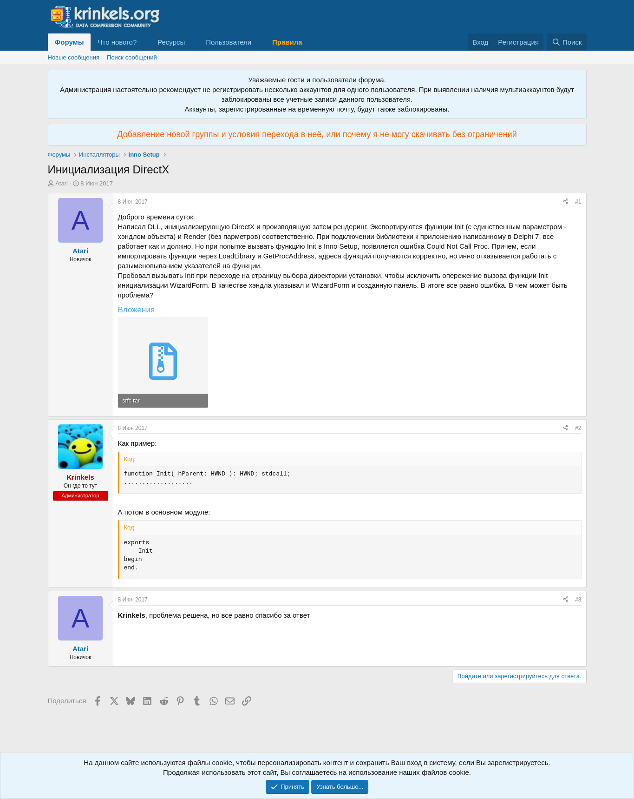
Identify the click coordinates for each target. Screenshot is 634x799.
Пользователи (228, 42)
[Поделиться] (566, 202)
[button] (143, 42)
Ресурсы (171, 42)
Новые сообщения (74, 57)
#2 (578, 428)
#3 (578, 599)
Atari (61, 183)
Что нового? (117, 42)
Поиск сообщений (132, 57)
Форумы (69, 42)
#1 (578, 201)
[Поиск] (566, 42)
